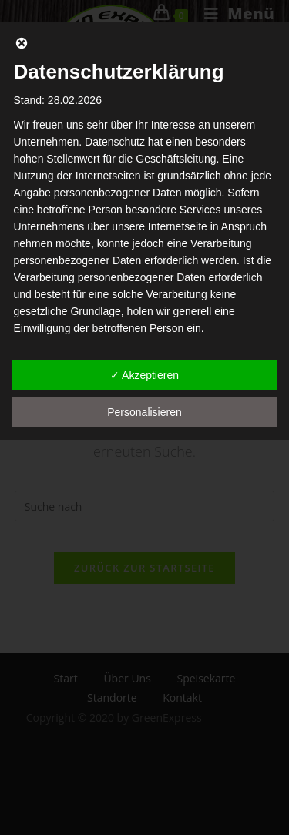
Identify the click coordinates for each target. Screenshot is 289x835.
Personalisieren (144, 412)
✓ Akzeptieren (144, 375)
